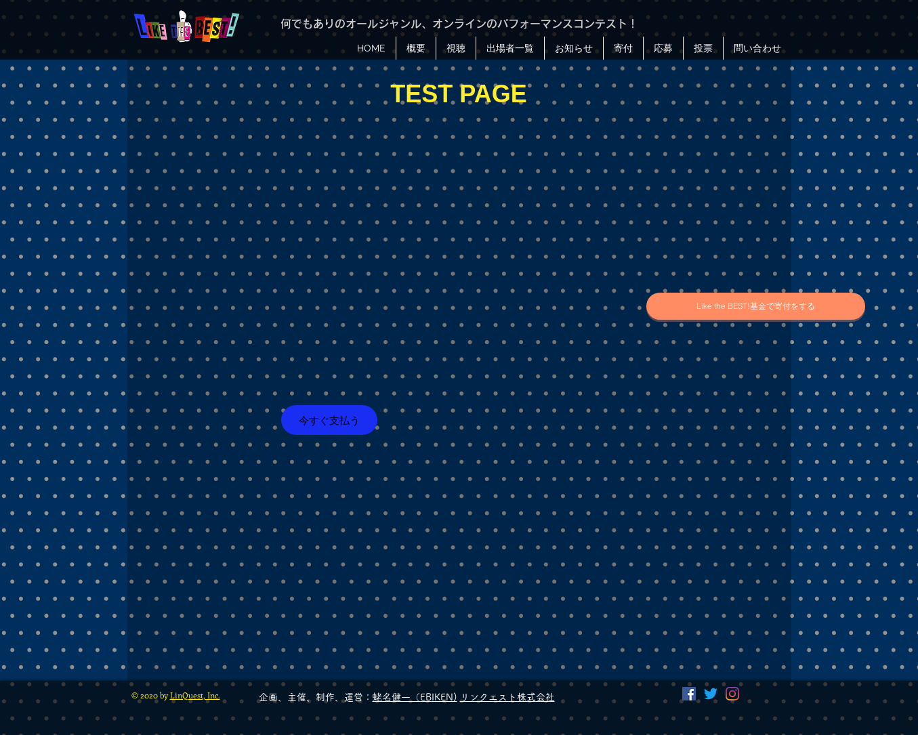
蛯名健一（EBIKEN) (415, 697)
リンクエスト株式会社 (507, 697)
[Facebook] (689, 693)
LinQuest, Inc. (195, 695)
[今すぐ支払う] (329, 420)
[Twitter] (710, 693)
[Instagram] (732, 693)
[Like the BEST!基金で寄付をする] (755, 306)
